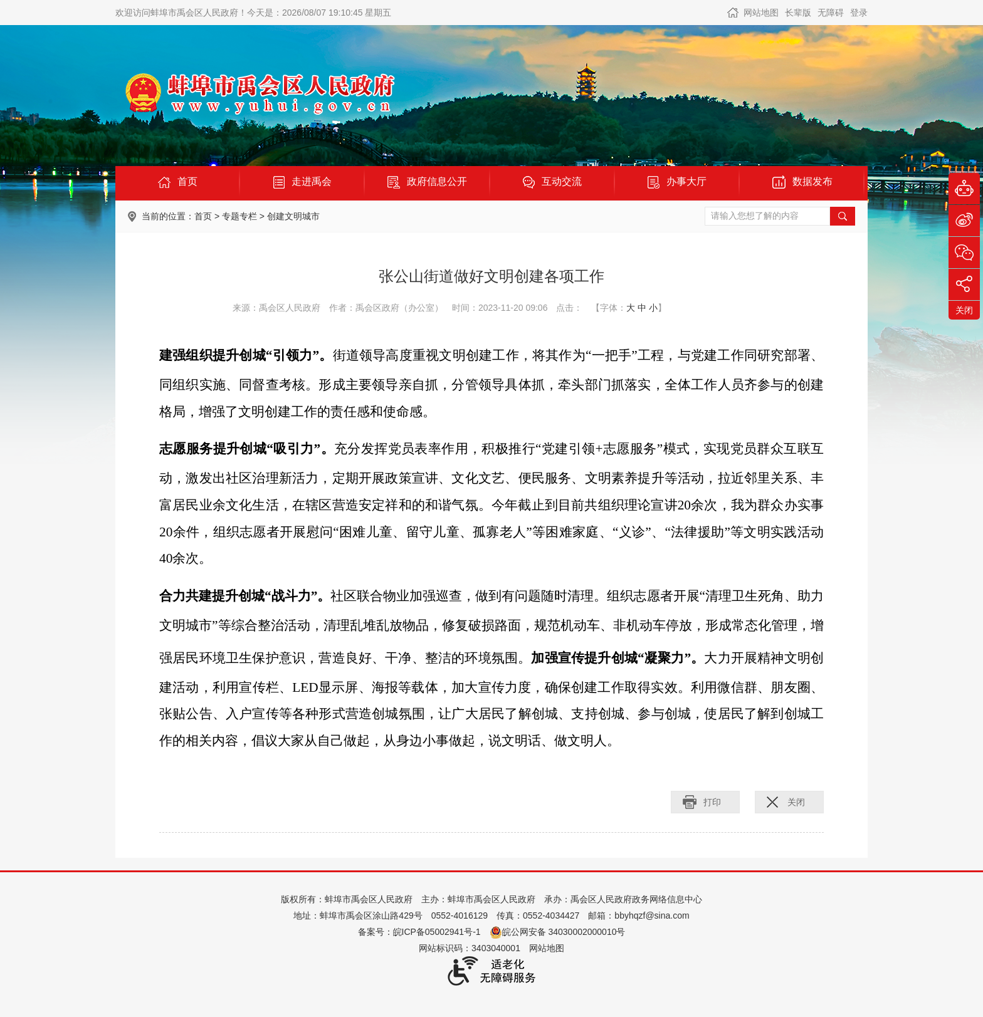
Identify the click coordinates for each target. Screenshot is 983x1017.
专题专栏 (239, 216)
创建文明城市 (293, 216)
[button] (798, 13)
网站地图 (761, 13)
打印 (712, 802)
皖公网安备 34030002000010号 (558, 932)
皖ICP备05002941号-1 (437, 932)
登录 (859, 13)
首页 (203, 216)
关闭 (796, 802)
